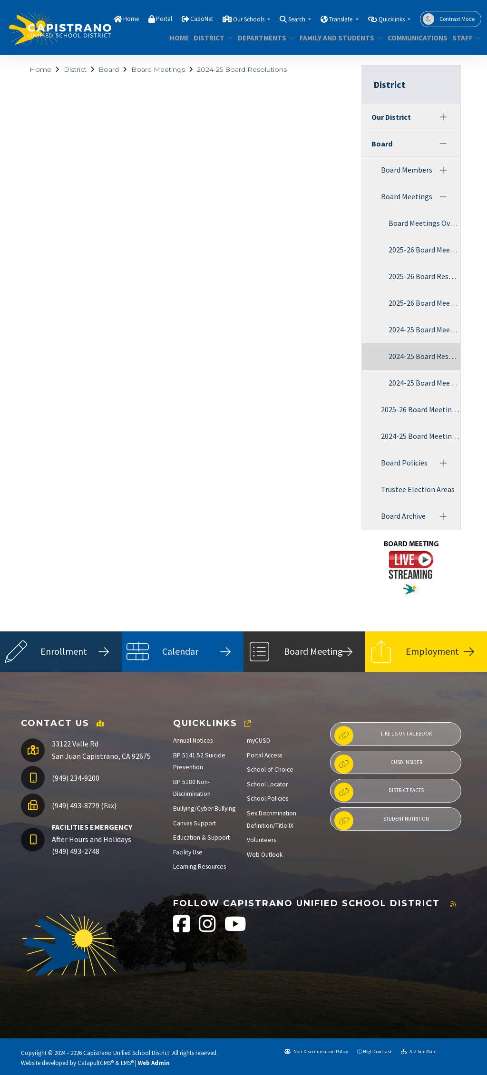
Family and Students (337, 37)
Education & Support (201, 837)
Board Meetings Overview (424, 223)
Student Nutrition (381, 820)
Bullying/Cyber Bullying (204, 808)
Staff (465, 37)
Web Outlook (265, 855)
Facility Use (188, 852)
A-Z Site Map (418, 1051)
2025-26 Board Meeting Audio (424, 303)
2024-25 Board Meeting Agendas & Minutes (424, 329)
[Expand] (443, 117)
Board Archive (403, 516)
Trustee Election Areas (418, 489)
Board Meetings (158, 69)
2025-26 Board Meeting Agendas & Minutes (424, 249)
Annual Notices (193, 740)
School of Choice (270, 769)
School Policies (267, 798)
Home (131, 19)
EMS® (127, 1062)
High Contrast (377, 1051)
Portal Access (264, 755)
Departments (263, 37)
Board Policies (404, 462)
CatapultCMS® (96, 1062)
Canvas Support (194, 823)
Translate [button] (341, 19)
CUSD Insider (378, 764)
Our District (391, 117)
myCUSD (258, 740)
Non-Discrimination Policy (316, 1051)
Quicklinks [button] (392, 19)
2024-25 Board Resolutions (242, 69)
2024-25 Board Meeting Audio (424, 382)
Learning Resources (199, 866)
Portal (164, 19)
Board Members (406, 169)
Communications (414, 37)
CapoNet (201, 19)
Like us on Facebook (383, 735)
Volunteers (261, 840)
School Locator (267, 784)
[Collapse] (443, 143)
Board (108, 69)
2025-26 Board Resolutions (424, 276)
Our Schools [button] (249, 19)
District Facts (379, 792)
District (211, 37)
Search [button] (297, 19)
